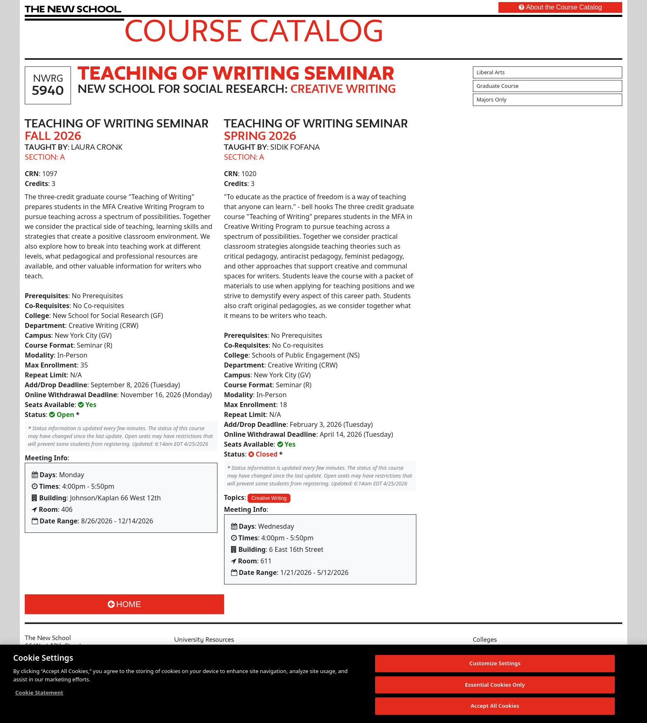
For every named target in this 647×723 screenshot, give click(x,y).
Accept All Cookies (495, 706)
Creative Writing (268, 498)
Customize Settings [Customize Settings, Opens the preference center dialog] (495, 663)
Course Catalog (254, 30)
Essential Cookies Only (495, 685)
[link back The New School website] (73, 9)
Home (124, 604)
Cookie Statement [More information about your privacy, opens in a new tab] (39, 693)
